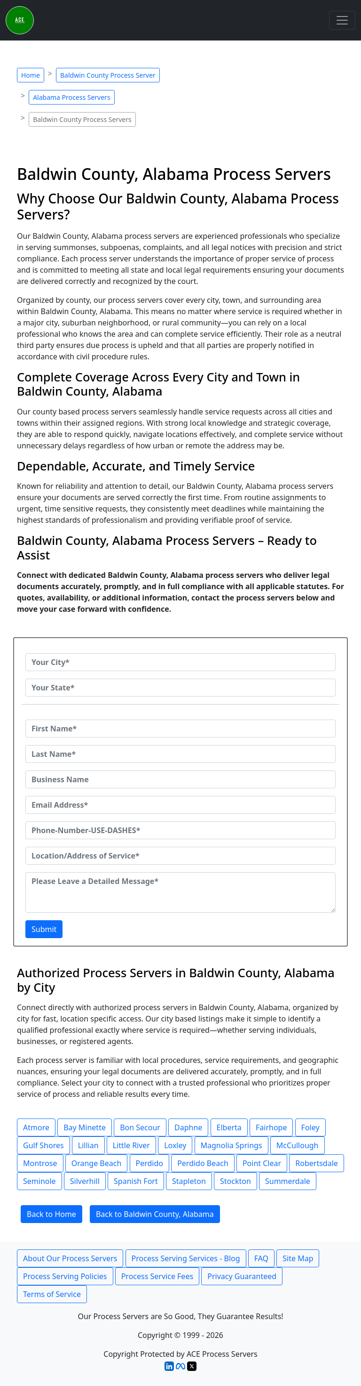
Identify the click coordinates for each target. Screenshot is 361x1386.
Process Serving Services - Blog (186, 1258)
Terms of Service (52, 1294)
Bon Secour (140, 1127)
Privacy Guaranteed (241, 1276)
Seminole (39, 1181)
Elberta (229, 1127)
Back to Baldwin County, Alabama (155, 1214)
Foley (310, 1127)
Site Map (298, 1258)
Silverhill (85, 1181)
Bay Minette (84, 1127)
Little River (131, 1145)
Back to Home (51, 1214)
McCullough (297, 1145)
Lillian (88, 1145)
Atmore (36, 1127)
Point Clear (262, 1163)
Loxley (175, 1145)
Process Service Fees (157, 1276)
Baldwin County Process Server (108, 75)
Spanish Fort (136, 1181)
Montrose (40, 1163)
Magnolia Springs (231, 1145)
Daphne (188, 1127)
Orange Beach (96, 1163)
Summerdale (287, 1181)
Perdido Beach (202, 1163)
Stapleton (189, 1181)
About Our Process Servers (70, 1258)
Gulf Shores (43, 1145)
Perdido (149, 1163)
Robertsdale (316, 1163)
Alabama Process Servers (71, 97)
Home (30, 75)
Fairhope (271, 1127)
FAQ (261, 1258)
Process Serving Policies (65, 1276)
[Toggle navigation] (342, 20)
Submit (43, 929)
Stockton (235, 1181)
